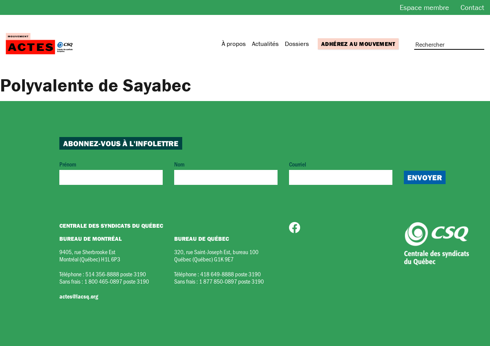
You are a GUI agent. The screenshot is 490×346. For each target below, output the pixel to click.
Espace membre (424, 7)
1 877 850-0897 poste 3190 (231, 281)
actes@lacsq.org (78, 296)
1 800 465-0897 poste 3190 (116, 281)
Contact (472, 7)
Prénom (111, 172)
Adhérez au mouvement (358, 43)
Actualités (265, 43)
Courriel (340, 172)
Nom (226, 172)
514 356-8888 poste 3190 (115, 274)
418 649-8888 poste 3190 (230, 274)
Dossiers (297, 43)
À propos (234, 43)
